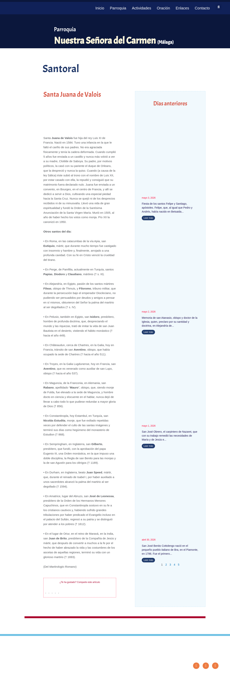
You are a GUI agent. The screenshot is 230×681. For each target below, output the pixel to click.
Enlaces (182, 8)
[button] (218, 7)
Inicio (99, 8)
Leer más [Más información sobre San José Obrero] (148, 446)
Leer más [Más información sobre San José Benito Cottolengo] (148, 560)
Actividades (141, 8)
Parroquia (118, 8)
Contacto (202, 8)
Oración (163, 8)
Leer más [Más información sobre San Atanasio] (148, 332)
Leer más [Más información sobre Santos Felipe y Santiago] (148, 218)
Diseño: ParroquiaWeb (209, 676)
